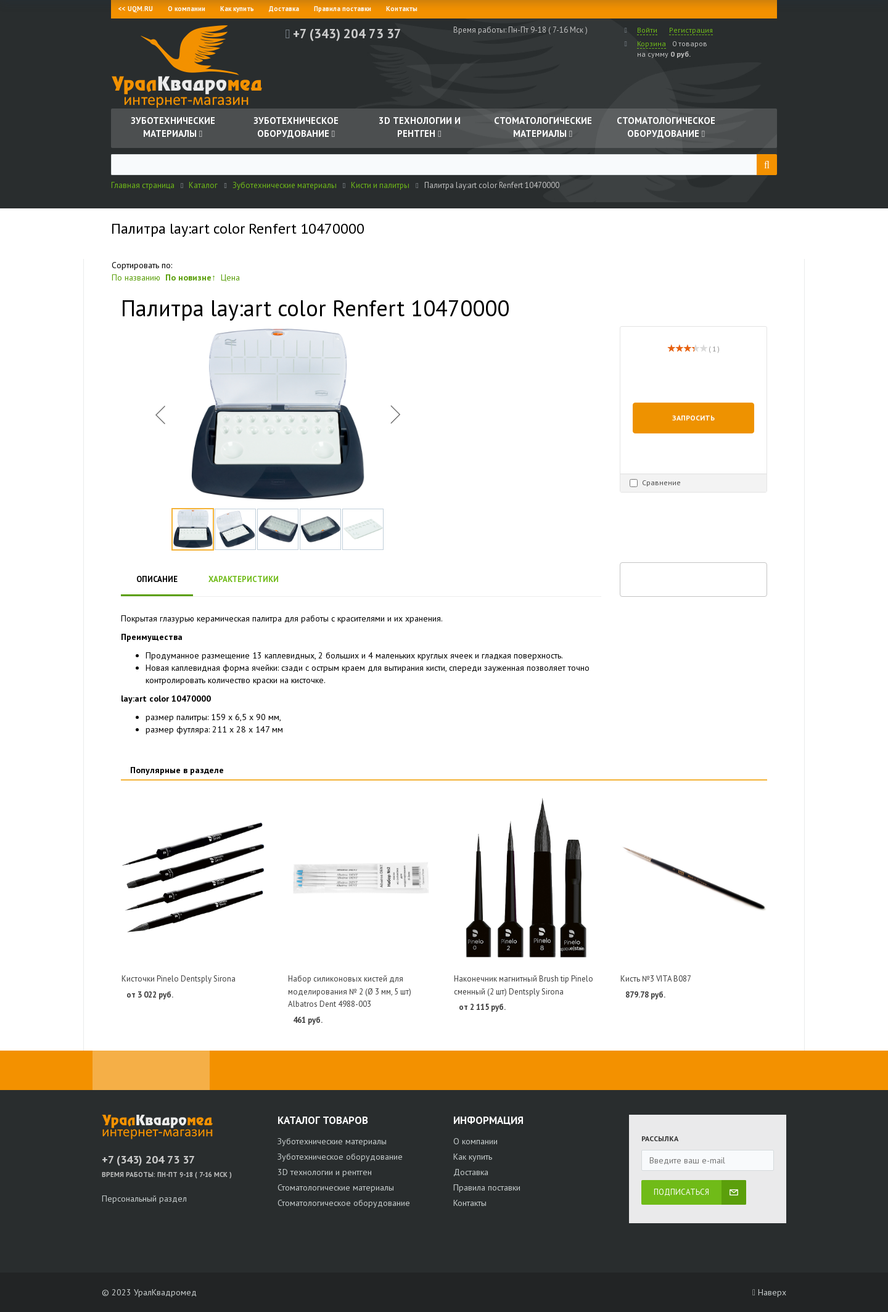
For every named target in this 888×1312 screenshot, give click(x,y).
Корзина (651, 43)
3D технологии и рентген (325, 1172)
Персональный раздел (144, 1198)
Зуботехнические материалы (332, 1141)
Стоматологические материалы (336, 1187)
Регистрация (691, 30)
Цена (230, 277)
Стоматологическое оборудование (344, 1202)
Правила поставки (342, 8)
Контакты (401, 8)
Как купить (237, 8)
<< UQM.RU (135, 8)
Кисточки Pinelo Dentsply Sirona (178, 979)
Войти (647, 30)
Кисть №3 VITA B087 (655, 979)
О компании (186, 8)
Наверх (769, 1292)
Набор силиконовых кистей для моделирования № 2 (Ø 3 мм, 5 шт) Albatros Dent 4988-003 (349, 991)
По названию (136, 277)
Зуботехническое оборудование (340, 1156)
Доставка (284, 8)
